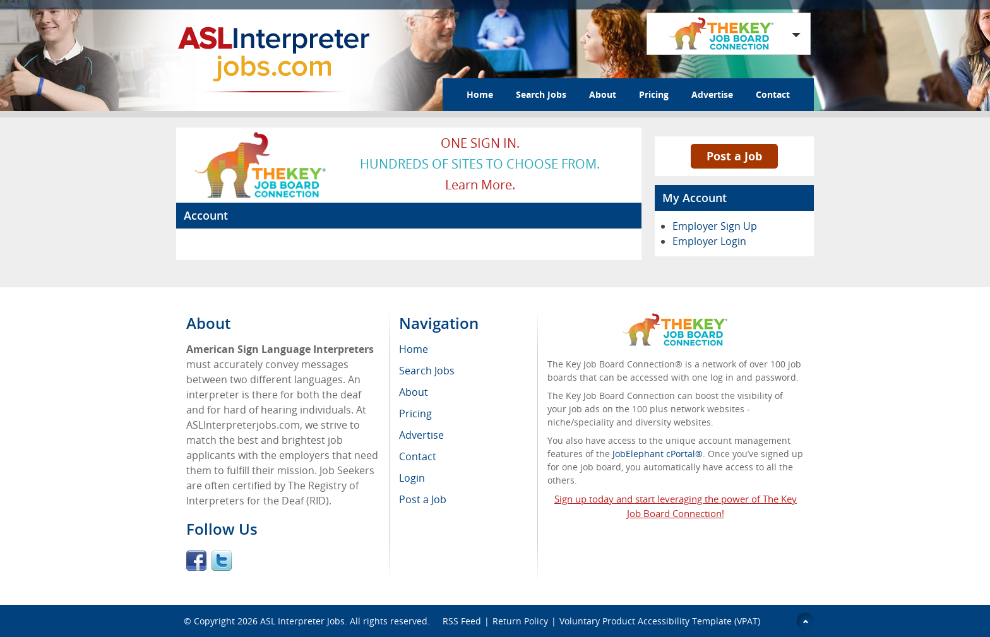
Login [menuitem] (412, 478)
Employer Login (709, 241)
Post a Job (734, 156)
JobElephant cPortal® (657, 454)
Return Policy (520, 621)
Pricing (654, 94)
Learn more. (480, 184)
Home (480, 94)
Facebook (196, 561)
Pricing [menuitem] (415, 413)
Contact (773, 94)
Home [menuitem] (413, 349)
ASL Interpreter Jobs (302, 621)
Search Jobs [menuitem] (427, 371)
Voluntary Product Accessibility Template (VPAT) (659, 621)
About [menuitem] (413, 392)
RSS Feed (462, 621)
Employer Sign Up (714, 226)
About (602, 94)
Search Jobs (541, 94)
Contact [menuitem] (417, 456)
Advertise (712, 94)
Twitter (222, 561)
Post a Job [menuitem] (422, 499)
